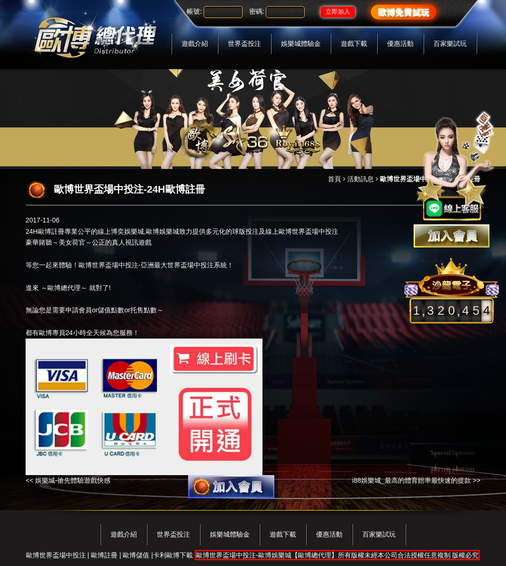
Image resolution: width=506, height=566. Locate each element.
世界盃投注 (244, 43)
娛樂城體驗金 (301, 43)
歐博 (285, 231)
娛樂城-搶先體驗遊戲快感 (72, 480)
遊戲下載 (354, 43)
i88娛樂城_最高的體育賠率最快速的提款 (411, 480)
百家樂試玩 (450, 43)
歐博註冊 (51, 231)
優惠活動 (400, 43)
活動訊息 (360, 179)
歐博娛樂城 (162, 231)
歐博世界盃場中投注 (108, 265)
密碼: (256, 11)
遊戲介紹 (194, 43)
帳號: (194, 11)
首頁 (334, 179)
